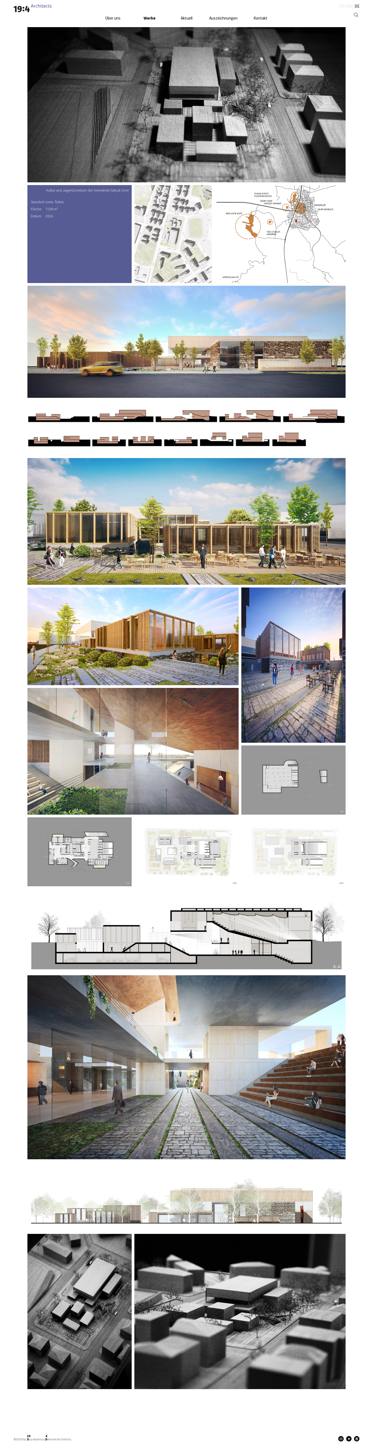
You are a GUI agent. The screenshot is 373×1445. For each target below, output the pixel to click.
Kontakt (260, 18)
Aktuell (186, 18)
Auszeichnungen (223, 18)
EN (349, 6)
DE (357, 6)
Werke (150, 18)
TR (341, 6)
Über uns (113, 18)
